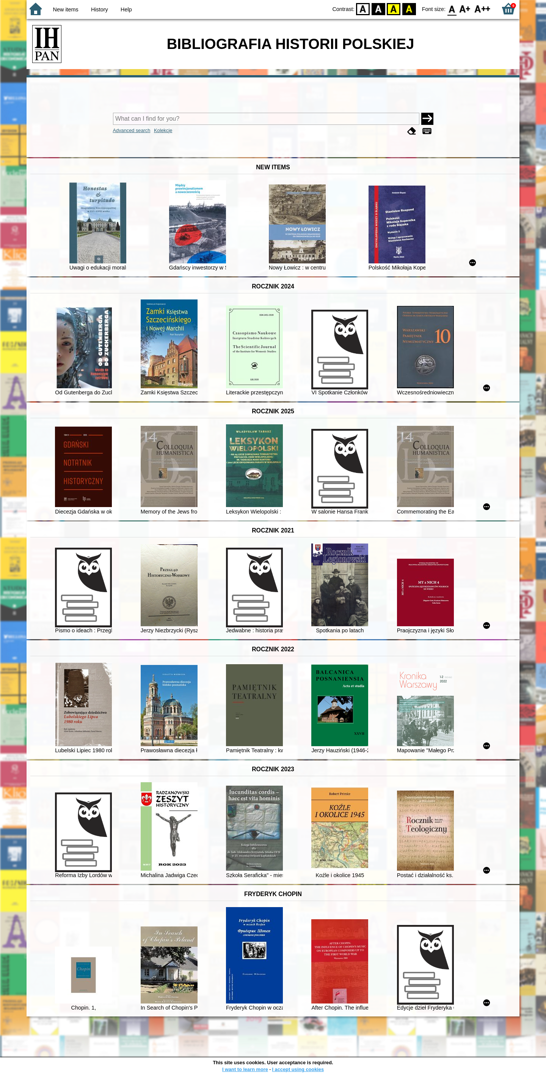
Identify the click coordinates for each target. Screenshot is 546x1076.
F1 (465, 8)
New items (65, 9)
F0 (451, 8)
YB (394, 8)
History (99, 9)
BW (378, 8)
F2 (482, 8)
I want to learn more (245, 1069)
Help (126, 9)
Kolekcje (163, 130)
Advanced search (132, 130)
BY (409, 8)
